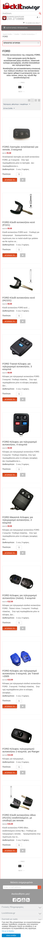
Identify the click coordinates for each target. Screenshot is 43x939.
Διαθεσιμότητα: (8, 169)
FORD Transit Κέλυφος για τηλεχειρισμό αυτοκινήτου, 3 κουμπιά (17, 366)
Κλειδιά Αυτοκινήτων (28, 34)
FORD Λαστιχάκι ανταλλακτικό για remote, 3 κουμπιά (20, 148)
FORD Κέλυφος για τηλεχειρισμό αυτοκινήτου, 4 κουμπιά (19, 443)
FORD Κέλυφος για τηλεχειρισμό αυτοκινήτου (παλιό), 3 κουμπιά (19, 596)
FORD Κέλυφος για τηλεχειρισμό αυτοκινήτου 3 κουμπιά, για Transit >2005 (20, 673)
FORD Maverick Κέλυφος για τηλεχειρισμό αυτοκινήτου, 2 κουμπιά (17, 520)
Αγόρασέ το (10, 180)
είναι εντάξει (11, 935)
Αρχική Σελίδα (7, 34)
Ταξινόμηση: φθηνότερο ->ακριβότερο (16, 104)
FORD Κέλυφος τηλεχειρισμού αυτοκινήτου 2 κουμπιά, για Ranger (20, 750)
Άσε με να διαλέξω (8, 931)
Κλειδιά (16, 34)
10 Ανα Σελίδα (9, 108)
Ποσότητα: (6, 174)
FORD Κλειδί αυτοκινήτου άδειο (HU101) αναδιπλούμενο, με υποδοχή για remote (19, 818)
